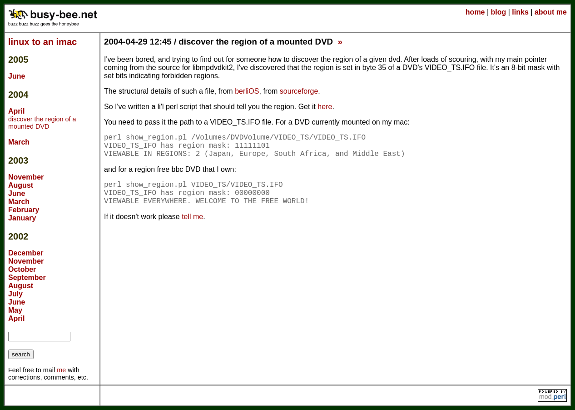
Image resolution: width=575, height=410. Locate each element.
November (26, 177)
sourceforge (299, 91)
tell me (192, 216)
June (16, 76)
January (22, 218)
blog (498, 12)
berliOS (247, 91)
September (27, 277)
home (475, 12)
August (20, 185)
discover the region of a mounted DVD (42, 122)
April (16, 111)
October (22, 269)
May (15, 310)
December (25, 253)
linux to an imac (42, 42)
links (520, 12)
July (15, 294)
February (23, 210)
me (61, 370)
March (19, 142)
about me (551, 12)
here (324, 106)
